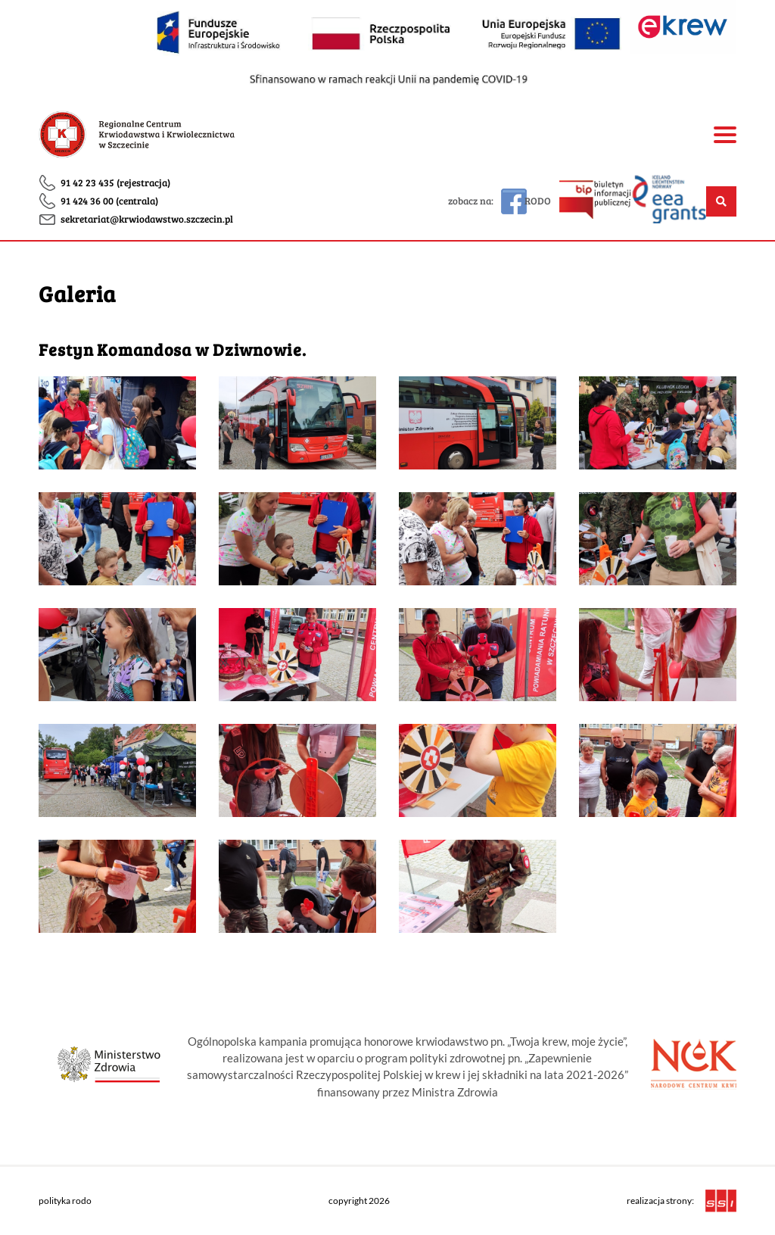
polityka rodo (65, 1200)
